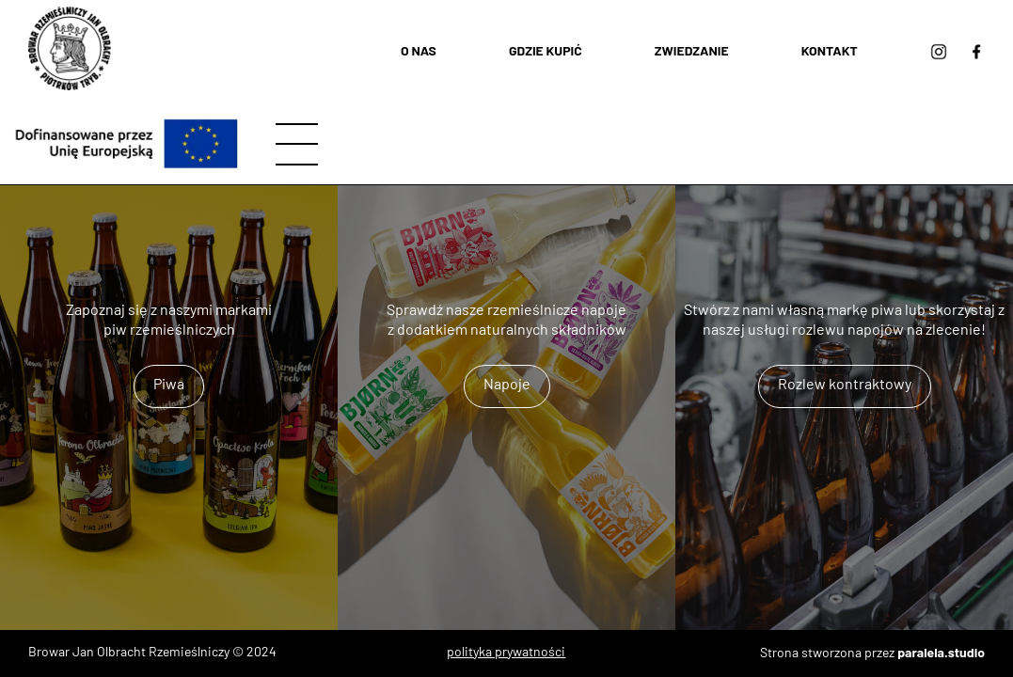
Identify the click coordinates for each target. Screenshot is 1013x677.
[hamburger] (297, 144)
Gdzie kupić (545, 50)
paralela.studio (941, 652)
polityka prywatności (506, 653)
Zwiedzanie (692, 50)
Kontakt (829, 50)
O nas (418, 50)
